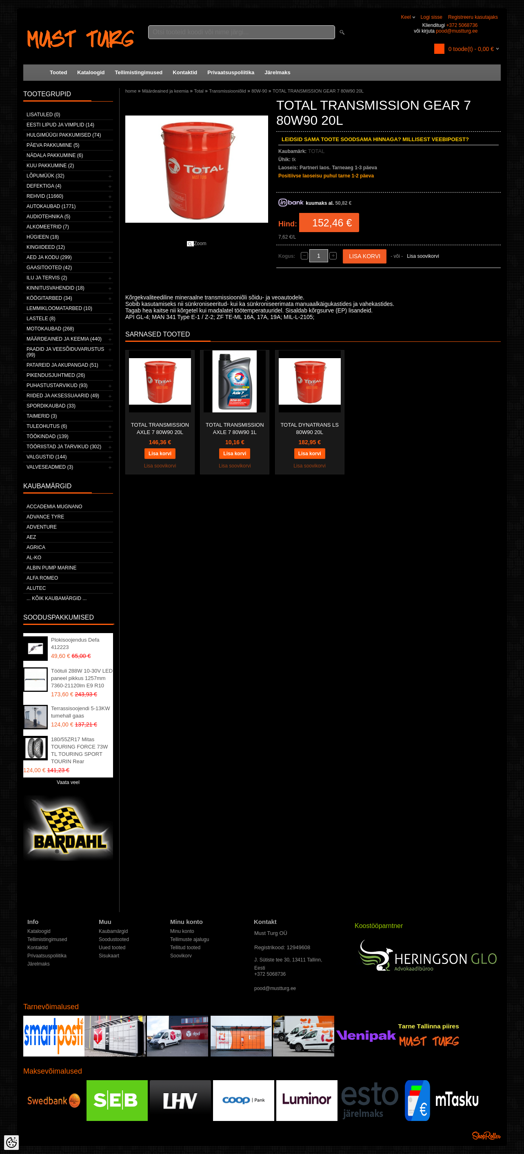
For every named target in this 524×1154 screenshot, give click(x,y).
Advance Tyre (45, 517)
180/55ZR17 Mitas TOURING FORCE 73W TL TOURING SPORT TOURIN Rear (79, 750)
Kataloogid (90, 72)
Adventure (42, 527)
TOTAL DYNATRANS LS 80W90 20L (309, 428)
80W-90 (259, 91)
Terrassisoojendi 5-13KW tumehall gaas (80, 712)
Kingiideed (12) (46, 247)
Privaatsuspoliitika (230, 72)
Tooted (58, 72)
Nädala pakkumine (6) (55, 155)
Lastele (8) (41, 318)
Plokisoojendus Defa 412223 (75, 643)
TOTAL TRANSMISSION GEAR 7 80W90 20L (318, 91)
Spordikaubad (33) (51, 406)
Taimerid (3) (42, 416)
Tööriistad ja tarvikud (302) (64, 447)
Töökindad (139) (48, 436)
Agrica (36, 547)
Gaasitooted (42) (49, 267)
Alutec (36, 588)
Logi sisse (431, 17)
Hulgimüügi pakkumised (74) (64, 135)
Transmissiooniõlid (227, 91)
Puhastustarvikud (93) (57, 385)
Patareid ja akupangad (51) (62, 365)
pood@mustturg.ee (456, 31)
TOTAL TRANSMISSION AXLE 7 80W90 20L (160, 428)
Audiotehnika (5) (48, 216)
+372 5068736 (461, 25)
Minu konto (182, 931)
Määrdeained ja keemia (165, 91)
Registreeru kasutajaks (473, 17)
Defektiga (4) (44, 186)
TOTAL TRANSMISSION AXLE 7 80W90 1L (235, 428)
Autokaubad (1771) (51, 206)
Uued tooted (112, 947)
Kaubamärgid (113, 931)
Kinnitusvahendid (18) (55, 288)
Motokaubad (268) (50, 329)
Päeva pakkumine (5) (53, 145)
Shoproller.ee (486, 1136)
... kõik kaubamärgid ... (57, 598)
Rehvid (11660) (45, 196)
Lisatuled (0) (43, 114)
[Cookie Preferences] (11, 1142)
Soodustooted (114, 939)
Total (199, 91)
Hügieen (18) (43, 237)
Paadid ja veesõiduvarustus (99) (65, 352)
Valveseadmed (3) (50, 467)
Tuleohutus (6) (47, 426)
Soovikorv (181, 956)
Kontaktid (185, 72)
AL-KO (34, 557)
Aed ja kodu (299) (49, 257)
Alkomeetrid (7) (48, 227)
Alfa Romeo (42, 578)
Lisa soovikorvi (423, 256)
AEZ (31, 537)
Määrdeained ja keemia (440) (64, 339)
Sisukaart (109, 956)
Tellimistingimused (139, 72)
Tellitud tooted (185, 947)
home (131, 91)
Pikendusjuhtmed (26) (56, 375)
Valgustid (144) (47, 457)
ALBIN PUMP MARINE (51, 568)
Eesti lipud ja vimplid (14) (60, 125)
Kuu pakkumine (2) (50, 165)
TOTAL (316, 151)
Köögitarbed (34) (49, 298)
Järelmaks (277, 72)
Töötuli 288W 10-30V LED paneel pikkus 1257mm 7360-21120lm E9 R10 (82, 678)
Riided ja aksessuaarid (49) (63, 396)
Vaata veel (68, 782)
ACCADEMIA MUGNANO (54, 506)
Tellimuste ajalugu (189, 939)
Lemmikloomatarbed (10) (59, 308)
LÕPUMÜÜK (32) (45, 176)
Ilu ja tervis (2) (47, 278)
